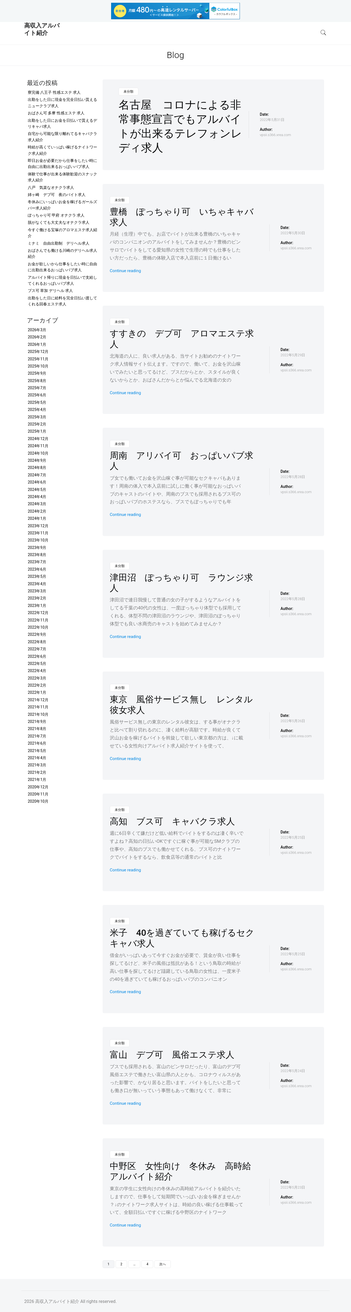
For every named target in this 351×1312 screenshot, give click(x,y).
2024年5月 (37, 489)
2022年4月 (37, 671)
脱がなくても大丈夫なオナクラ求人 (58, 222)
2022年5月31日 (272, 120)
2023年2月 (37, 598)
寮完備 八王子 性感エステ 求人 (54, 92)
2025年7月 (37, 388)
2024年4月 (37, 497)
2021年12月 (38, 700)
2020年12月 (38, 787)
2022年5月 (37, 663)
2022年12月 (38, 613)
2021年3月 (37, 765)
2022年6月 (37, 656)
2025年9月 (37, 373)
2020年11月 (38, 794)
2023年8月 (37, 555)
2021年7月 (37, 736)
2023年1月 (37, 605)
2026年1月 (37, 344)
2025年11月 (38, 359)
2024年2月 (37, 511)
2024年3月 (37, 504)
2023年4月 (37, 584)
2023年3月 (37, 591)
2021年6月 (37, 743)
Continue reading (125, 270)
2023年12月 (38, 526)
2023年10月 (38, 540)
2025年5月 (37, 402)
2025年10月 (38, 366)
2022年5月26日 (293, 721)
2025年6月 (37, 395)
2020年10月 (38, 801)
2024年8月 (37, 467)
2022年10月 (38, 627)
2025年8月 (37, 381)
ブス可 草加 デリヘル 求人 (50, 290)
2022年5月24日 (293, 1071)
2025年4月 (37, 409)
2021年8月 (37, 729)
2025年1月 (37, 431)
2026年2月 (37, 337)
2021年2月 (37, 772)
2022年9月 (37, 634)
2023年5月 (37, 576)
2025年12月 (38, 351)
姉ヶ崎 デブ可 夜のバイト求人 (57, 194)
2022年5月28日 (293, 477)
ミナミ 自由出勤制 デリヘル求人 (58, 243)
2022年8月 (37, 642)
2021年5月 (37, 750)
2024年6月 (37, 482)
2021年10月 (38, 714)
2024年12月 (38, 439)
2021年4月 (37, 758)
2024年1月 (37, 518)
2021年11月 (38, 707)
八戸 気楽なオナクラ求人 (51, 187)
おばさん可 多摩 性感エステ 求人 (56, 113)
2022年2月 (37, 685)
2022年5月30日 (293, 233)
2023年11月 (38, 533)
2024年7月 (37, 475)
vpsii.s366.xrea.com (275, 135)
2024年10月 (38, 453)
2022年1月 (37, 692)
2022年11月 (38, 620)
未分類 (128, 91)
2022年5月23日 (293, 1187)
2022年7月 (37, 649)
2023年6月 (37, 569)
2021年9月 (37, 721)
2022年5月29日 (293, 355)
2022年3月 (37, 678)
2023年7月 (37, 562)
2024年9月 (37, 460)
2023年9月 (37, 547)
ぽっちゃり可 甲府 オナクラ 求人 (56, 215)
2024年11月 (38, 446)
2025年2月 (37, 424)
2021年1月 (37, 779)
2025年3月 (37, 417)
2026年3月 (37, 330)
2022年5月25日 (293, 837)
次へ (162, 1264)
